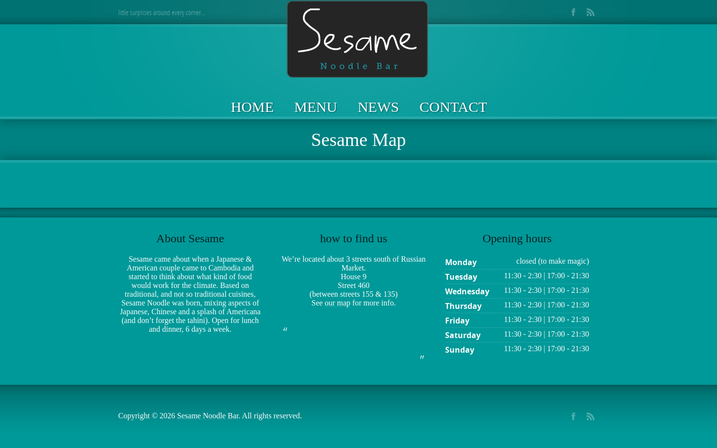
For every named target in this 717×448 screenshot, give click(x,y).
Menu (315, 107)
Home (252, 107)
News (378, 107)
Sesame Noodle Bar (207, 416)
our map (337, 303)
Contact (453, 107)
